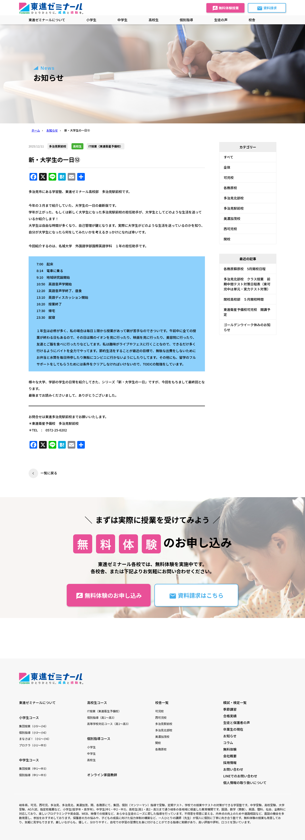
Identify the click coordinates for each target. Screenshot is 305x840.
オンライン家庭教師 (102, 774)
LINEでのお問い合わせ (240, 776)
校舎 (252, 19)
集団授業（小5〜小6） (33, 726)
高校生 (91, 760)
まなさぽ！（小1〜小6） (35, 739)
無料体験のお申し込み (109, 595)
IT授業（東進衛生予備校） (104, 711)
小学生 (91, 747)
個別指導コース (98, 738)
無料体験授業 (225, 8)
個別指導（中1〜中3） (33, 775)
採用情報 (230, 762)
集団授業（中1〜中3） (33, 768)
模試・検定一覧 (235, 702)
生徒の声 (221, 19)
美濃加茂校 (232, 218)
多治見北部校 (234, 198)
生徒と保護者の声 (236, 722)
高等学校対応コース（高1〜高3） (108, 724)
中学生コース (29, 760)
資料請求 (267, 8)
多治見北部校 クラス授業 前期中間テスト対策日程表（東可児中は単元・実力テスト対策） (247, 284)
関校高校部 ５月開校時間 (244, 299)
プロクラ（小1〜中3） (33, 745)
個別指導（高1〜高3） (101, 717)
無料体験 (230, 749)
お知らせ (230, 736)
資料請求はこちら (196, 595)
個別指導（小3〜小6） (33, 732)
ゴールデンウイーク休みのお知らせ (247, 327)
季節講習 (230, 709)
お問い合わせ (233, 769)
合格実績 (230, 715)
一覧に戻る (49, 473)
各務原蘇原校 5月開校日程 (245, 268)
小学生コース (29, 717)
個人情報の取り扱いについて (245, 782)
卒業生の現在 (233, 729)
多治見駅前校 (234, 208)
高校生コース (97, 702)
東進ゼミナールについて (47, 19)
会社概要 (230, 756)
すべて (228, 157)
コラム (228, 742)
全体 (227, 167)
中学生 (91, 753)
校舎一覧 (161, 702)
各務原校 (230, 187)
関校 (227, 239)
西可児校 (230, 228)
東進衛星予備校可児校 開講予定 (247, 312)
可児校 (229, 177)
